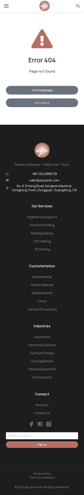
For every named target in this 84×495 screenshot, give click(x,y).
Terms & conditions (42, 477)
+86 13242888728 (44, 174)
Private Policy (42, 473)
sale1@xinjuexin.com (44, 180)
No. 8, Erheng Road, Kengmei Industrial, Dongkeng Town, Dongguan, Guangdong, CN (44, 188)
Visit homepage (42, 90)
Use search (42, 103)
